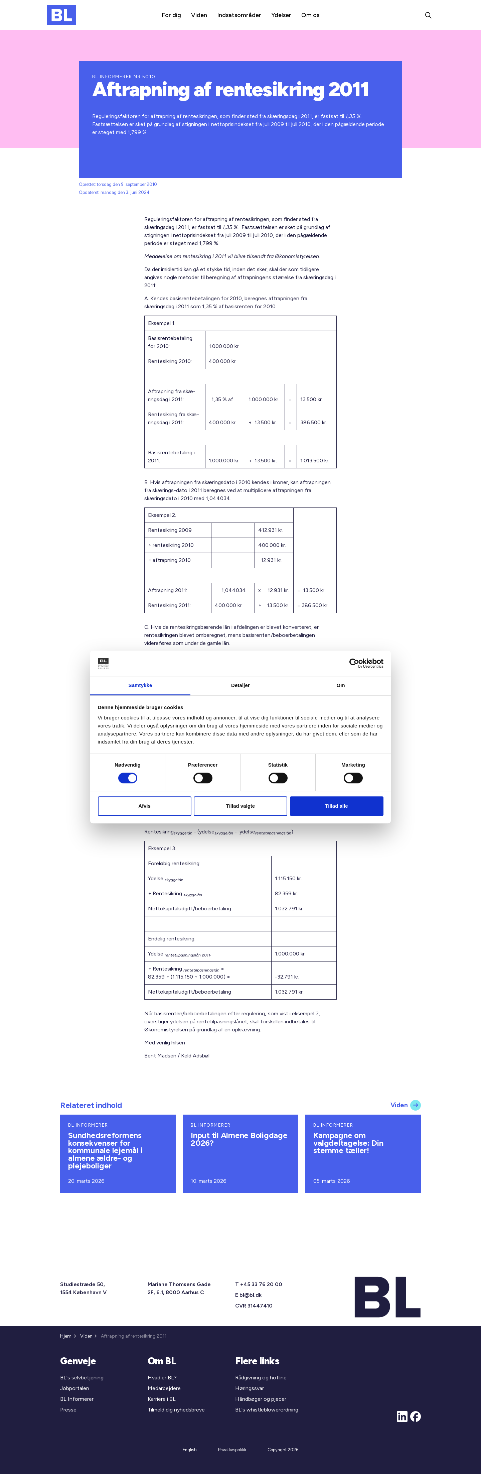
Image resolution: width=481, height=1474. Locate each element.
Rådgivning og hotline (261, 1377)
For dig (171, 15)
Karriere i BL (162, 1399)
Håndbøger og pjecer (260, 1399)
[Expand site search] (428, 15)
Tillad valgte (240, 806)
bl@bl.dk (250, 1295)
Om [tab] (340, 685)
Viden (199, 15)
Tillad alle (336, 806)
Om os (310, 15)
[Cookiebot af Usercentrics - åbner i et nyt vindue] (354, 663)
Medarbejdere (164, 1388)
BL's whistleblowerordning (266, 1409)
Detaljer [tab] (240, 685)
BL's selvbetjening (82, 1377)
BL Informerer (77, 1399)
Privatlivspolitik (232, 1449)
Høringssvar (249, 1388)
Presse (68, 1409)
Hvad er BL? (162, 1377)
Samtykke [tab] (140, 685)
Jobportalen (74, 1388)
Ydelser (281, 15)
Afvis (144, 806)
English (190, 1449)
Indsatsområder (239, 15)
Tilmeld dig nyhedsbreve (176, 1409)
